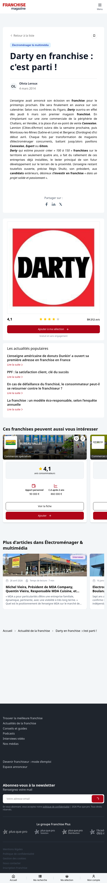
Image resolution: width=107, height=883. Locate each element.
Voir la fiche (44, 506)
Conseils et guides (15, 728)
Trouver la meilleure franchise (23, 718)
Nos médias (11, 744)
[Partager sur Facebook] (46, 204)
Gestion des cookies (14, 858)
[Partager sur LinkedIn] (53, 204)
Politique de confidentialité (18, 853)
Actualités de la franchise (19, 723)
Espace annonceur (15, 767)
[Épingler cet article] (94, 35)
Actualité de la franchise (34, 631)
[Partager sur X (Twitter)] (61, 204)
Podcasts (9, 733)
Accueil (7, 631)
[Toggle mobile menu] (100, 6)
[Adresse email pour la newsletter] (47, 799)
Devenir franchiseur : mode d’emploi (27, 762)
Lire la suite (15, 364)
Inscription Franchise (15, 868)
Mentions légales (13, 849)
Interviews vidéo (14, 739)
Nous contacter (12, 863)
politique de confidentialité (56, 806)
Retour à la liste (22, 35)
